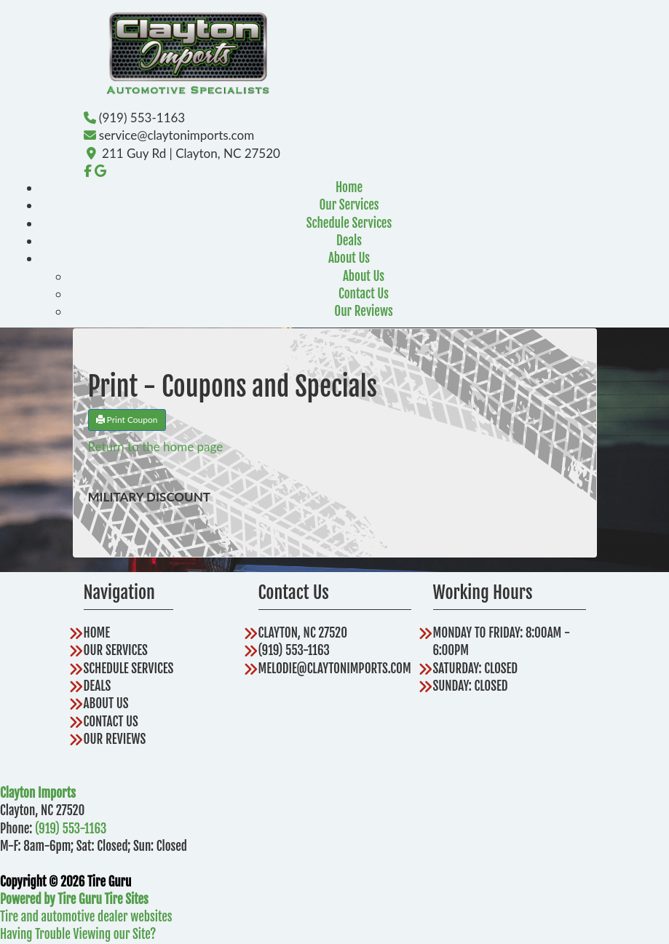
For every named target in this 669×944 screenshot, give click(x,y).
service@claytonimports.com (176, 135)
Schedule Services (349, 223)
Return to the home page (155, 446)
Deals (349, 240)
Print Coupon (127, 419)
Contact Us (364, 293)
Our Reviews (363, 311)
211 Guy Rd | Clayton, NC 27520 (191, 153)
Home (349, 187)
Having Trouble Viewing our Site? (78, 934)
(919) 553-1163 (142, 117)
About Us (349, 258)
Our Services (349, 205)
